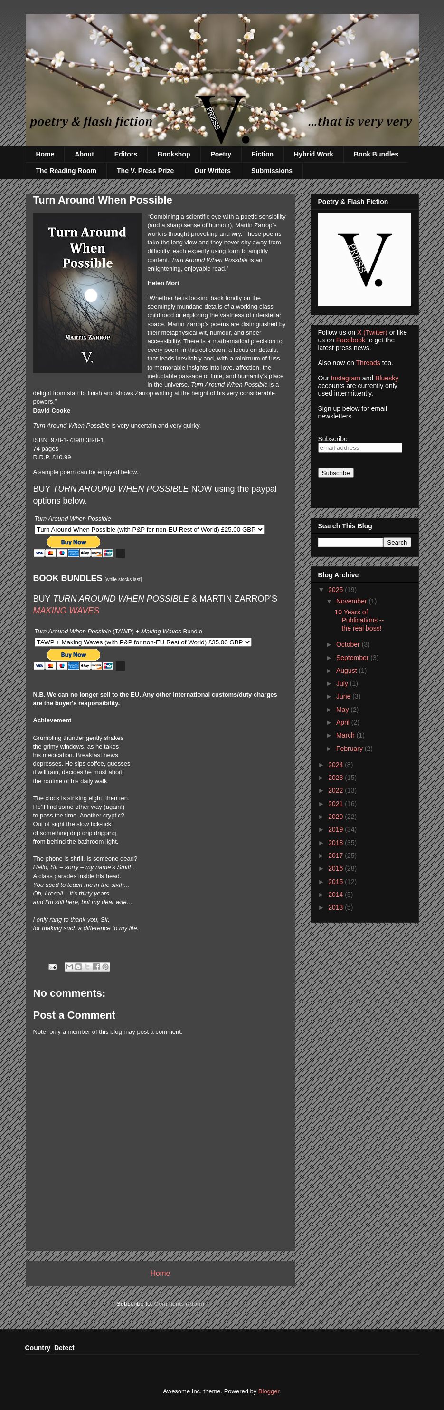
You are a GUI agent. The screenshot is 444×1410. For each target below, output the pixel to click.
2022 (336, 790)
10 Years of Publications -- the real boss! (359, 620)
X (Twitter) (372, 332)
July (343, 683)
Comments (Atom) (179, 1303)
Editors (125, 154)
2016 (336, 868)
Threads (368, 363)
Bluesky (386, 378)
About (84, 154)
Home (45, 154)
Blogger (268, 1391)
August (347, 670)
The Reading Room (66, 171)
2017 (336, 855)
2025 (336, 589)
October (349, 644)
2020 (336, 816)
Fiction (263, 154)
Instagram (345, 378)
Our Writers (212, 171)
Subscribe (333, 439)
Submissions (272, 171)
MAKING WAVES (66, 610)
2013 (336, 907)
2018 (336, 842)
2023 (336, 777)
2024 (336, 764)
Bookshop (174, 154)
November (352, 601)
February (350, 748)
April (343, 722)
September (353, 657)
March (346, 735)
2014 (336, 894)
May (343, 709)
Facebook (350, 340)
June (344, 696)
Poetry (221, 154)
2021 (336, 803)
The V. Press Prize (145, 171)
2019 (336, 829)
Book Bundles (376, 154)
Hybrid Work (313, 154)
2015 (336, 881)
